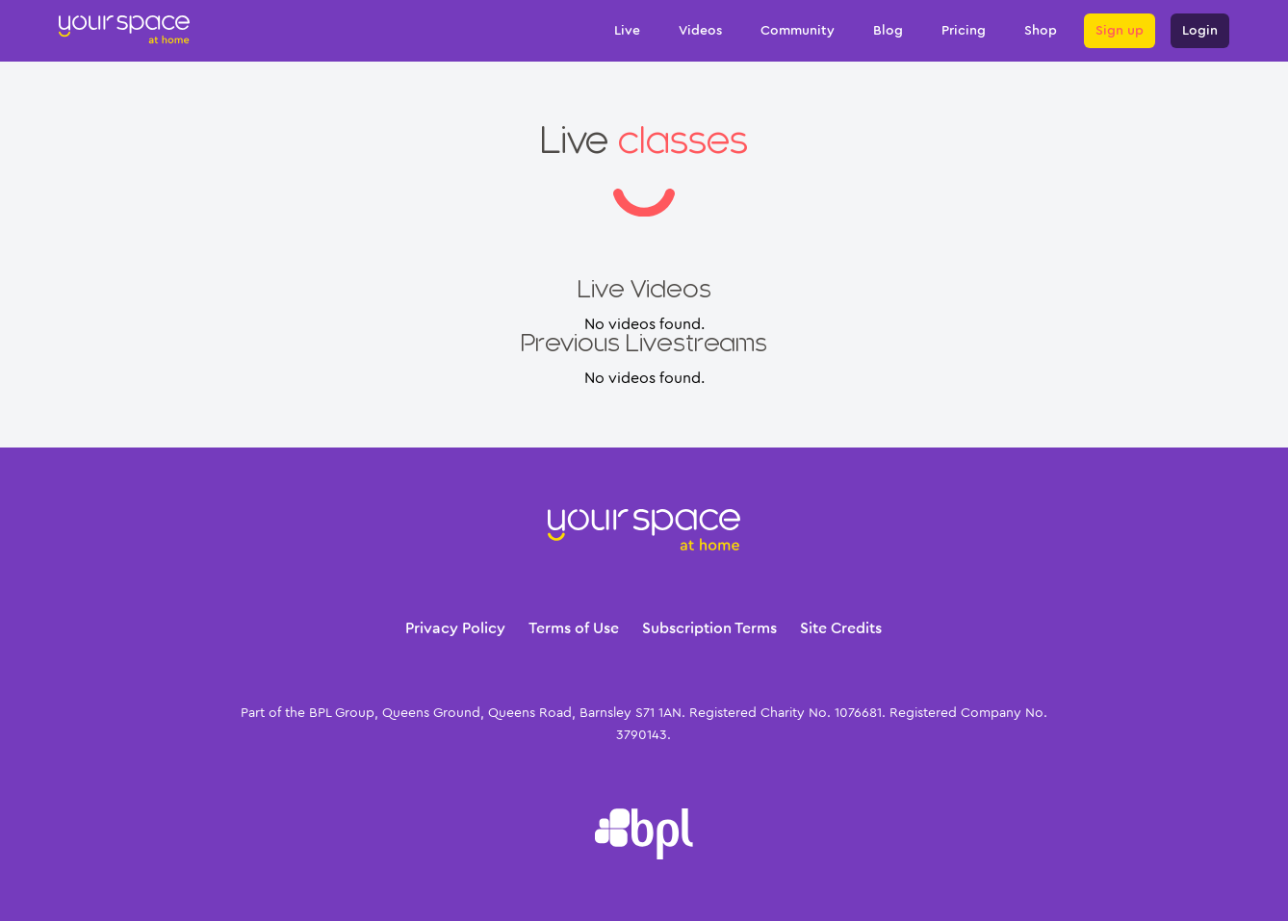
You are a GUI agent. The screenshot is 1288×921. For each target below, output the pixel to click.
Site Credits (841, 628)
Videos (700, 31)
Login (1200, 31)
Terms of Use (573, 628)
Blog (888, 31)
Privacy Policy (455, 628)
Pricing (963, 31)
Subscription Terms (709, 628)
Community (797, 31)
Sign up (1119, 31)
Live (627, 31)
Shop (1040, 31)
